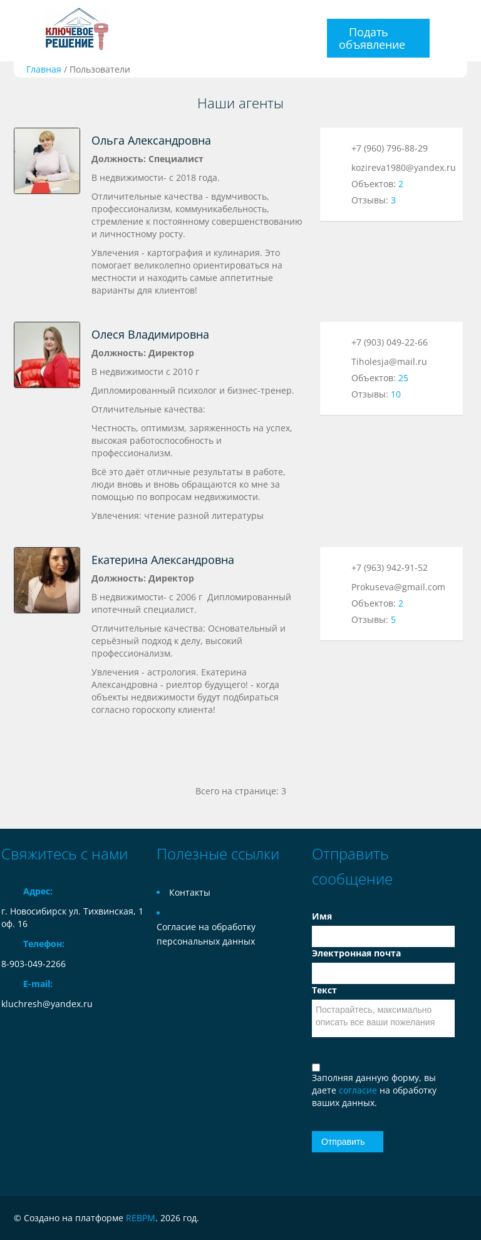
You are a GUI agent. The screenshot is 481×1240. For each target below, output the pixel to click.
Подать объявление (372, 38)
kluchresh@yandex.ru (47, 1004)
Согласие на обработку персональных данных (206, 934)
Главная (43, 69)
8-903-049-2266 (33, 964)
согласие (359, 1090)
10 (396, 394)
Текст (324, 990)
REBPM (140, 1218)
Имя (322, 916)
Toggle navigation (12, 31)
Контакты (189, 892)
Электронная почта (356, 953)
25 (403, 378)
